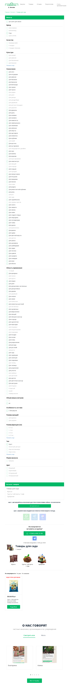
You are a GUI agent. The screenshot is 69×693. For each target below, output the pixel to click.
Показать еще (10, 65)
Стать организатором (61, 4)
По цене (18, 573)
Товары (31, 4)
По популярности (10, 573)
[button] (31, 675)
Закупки (22, 4)
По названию (25, 573)
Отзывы (39, 4)
